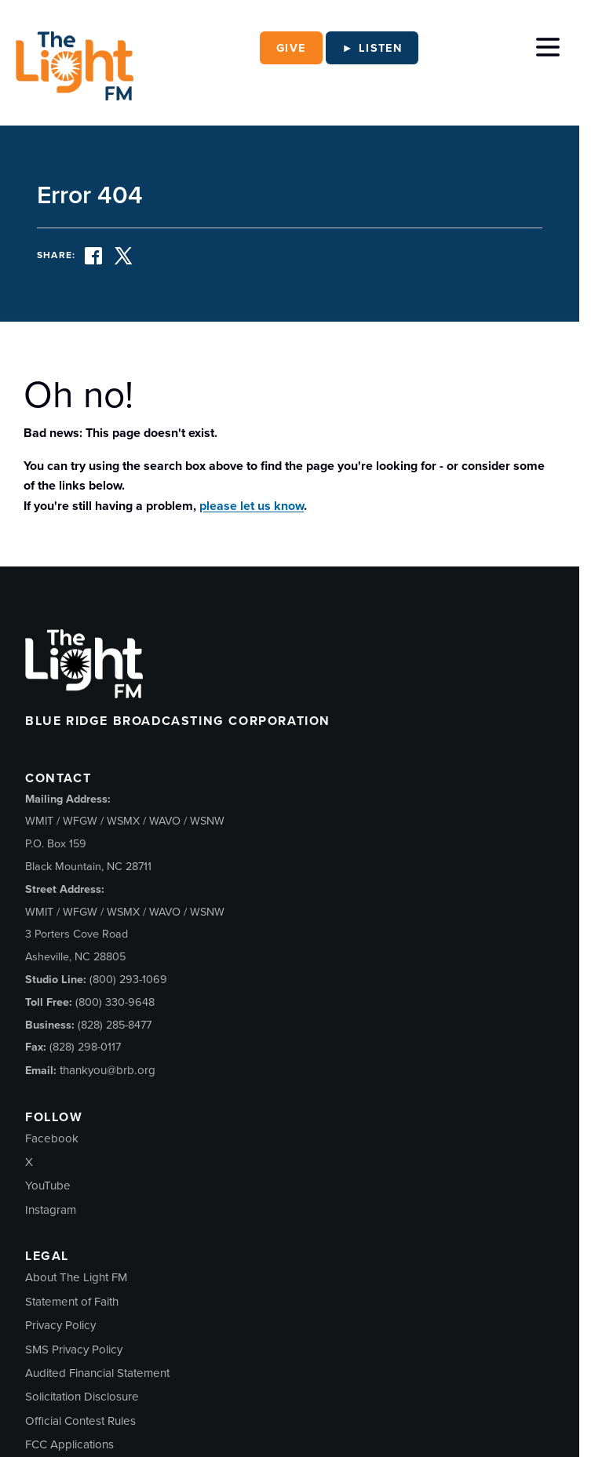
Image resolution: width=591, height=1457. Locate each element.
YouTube (48, 1185)
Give (291, 47)
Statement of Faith (72, 1301)
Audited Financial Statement (97, 1373)
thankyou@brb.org (107, 1070)
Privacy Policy (60, 1325)
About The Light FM (76, 1277)
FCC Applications (69, 1444)
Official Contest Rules (80, 1421)
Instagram (50, 1209)
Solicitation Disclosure (82, 1396)
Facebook (51, 1138)
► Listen (372, 47)
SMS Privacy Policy (73, 1349)
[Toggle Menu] (548, 43)
